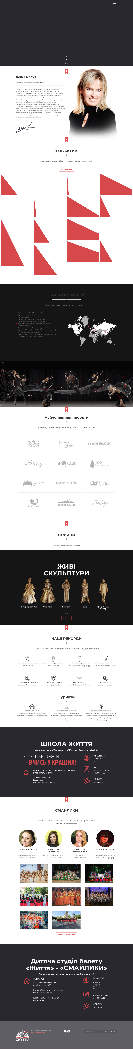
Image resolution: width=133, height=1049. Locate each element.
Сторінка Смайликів (66, 934)
